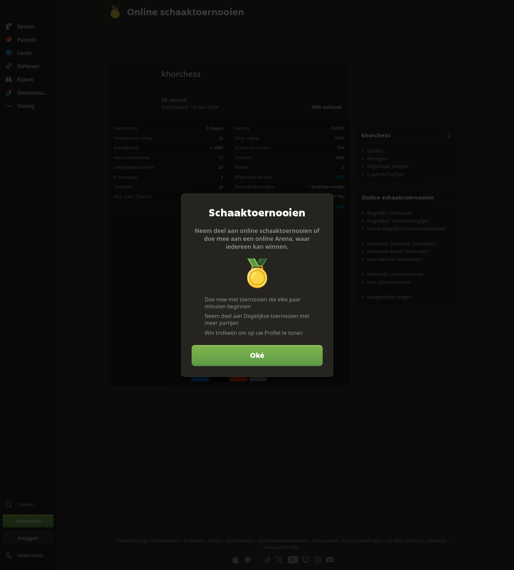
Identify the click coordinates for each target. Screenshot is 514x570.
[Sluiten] (325, 201)
